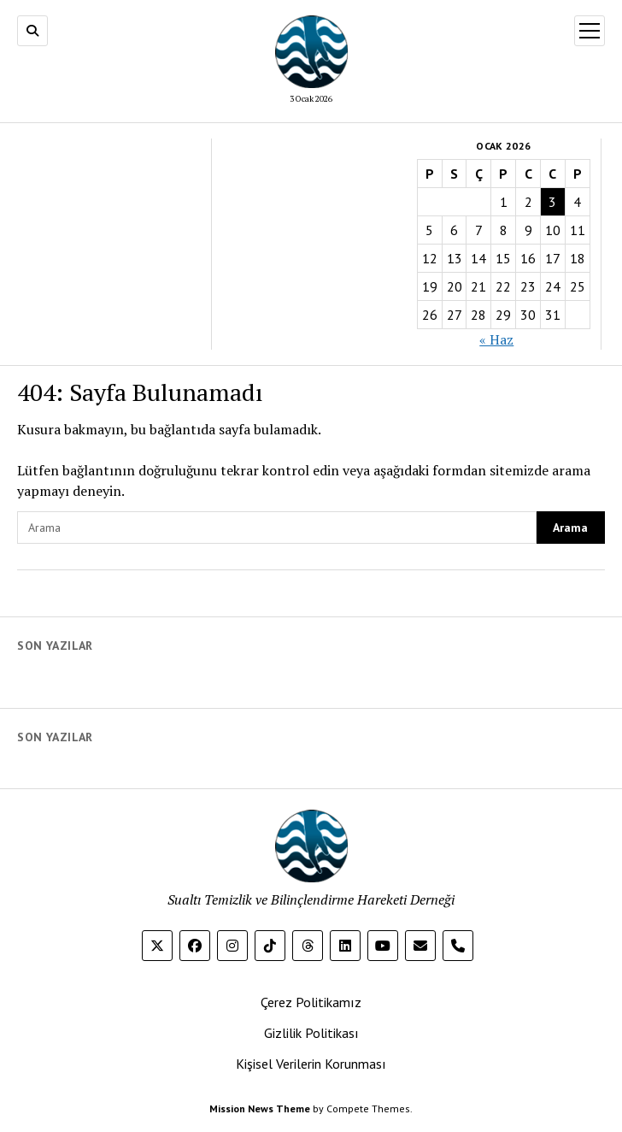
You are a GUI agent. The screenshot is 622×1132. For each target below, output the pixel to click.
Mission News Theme (259, 1108)
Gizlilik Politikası (311, 1032)
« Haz (496, 339)
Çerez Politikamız (311, 1002)
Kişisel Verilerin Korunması (311, 1063)
